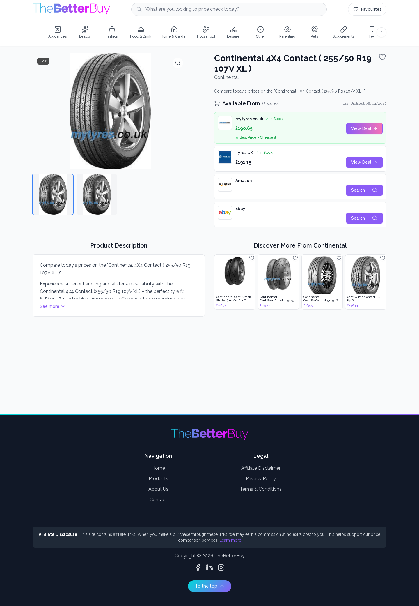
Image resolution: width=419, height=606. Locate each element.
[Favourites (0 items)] (367, 9)
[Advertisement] (207, 366)
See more (52, 306)
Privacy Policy (261, 478)
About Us (158, 489)
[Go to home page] (71, 9)
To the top (209, 586)
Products (158, 478)
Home (158, 468)
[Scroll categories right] (381, 32)
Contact (158, 499)
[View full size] (178, 63)
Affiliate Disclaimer (260, 468)
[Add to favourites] (382, 57)
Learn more (230, 540)
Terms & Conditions (261, 489)
